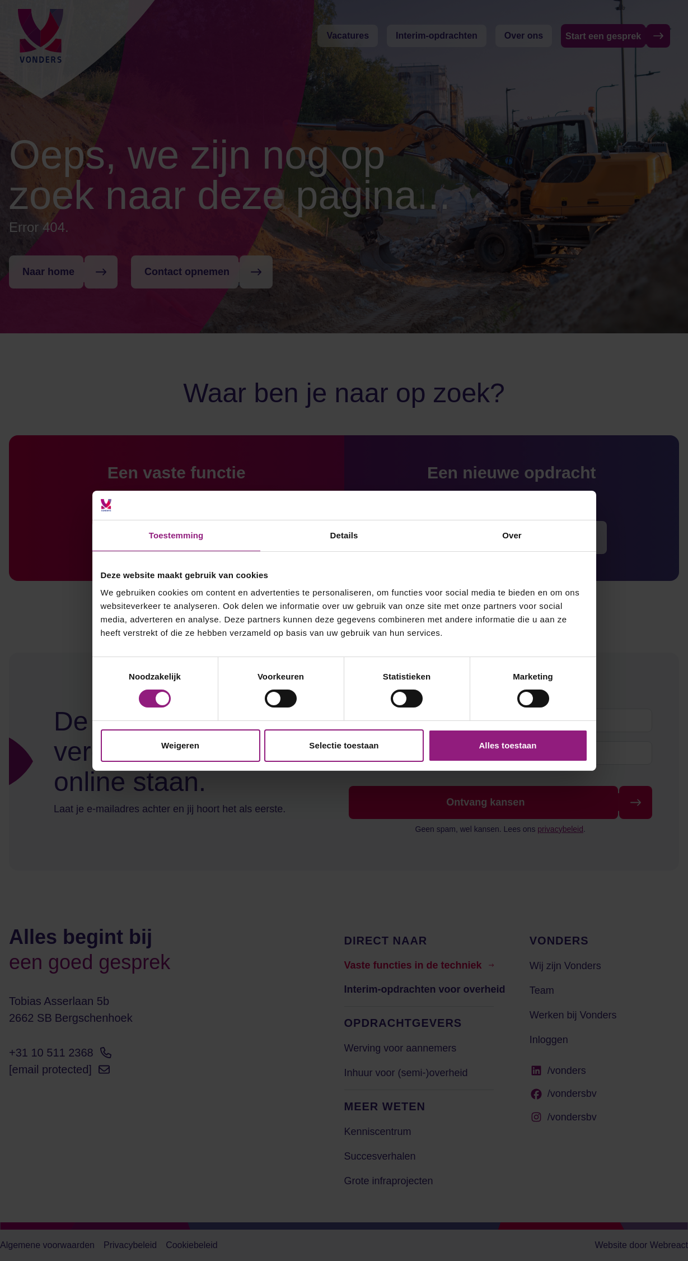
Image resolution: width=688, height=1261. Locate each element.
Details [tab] (344, 535)
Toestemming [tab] (176, 535)
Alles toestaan (507, 745)
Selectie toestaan (343, 745)
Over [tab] (512, 535)
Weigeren (180, 745)
